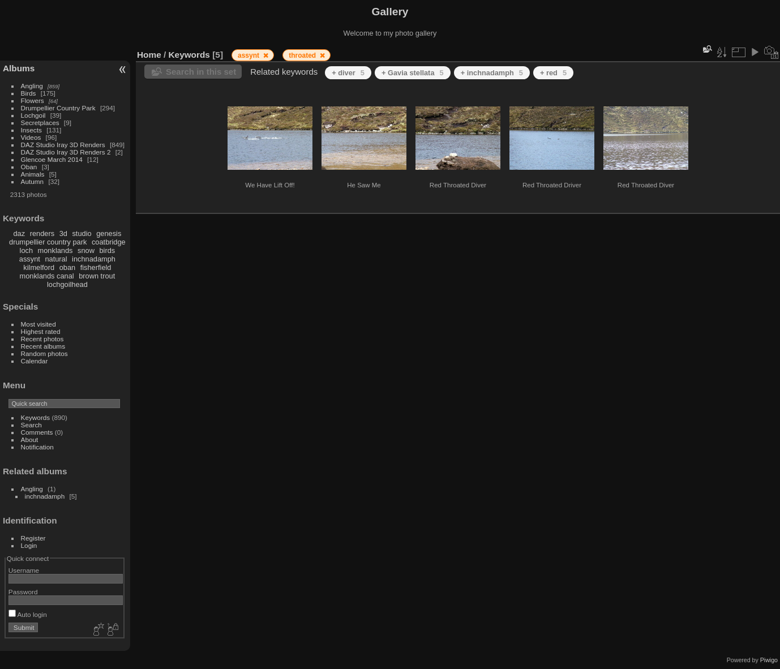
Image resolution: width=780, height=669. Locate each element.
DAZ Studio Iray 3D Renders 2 (66, 152)
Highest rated (41, 331)
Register (33, 538)
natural (56, 259)
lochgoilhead (67, 284)
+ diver (348, 72)
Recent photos (42, 338)
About (29, 439)
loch (26, 250)
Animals (33, 174)
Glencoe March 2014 (52, 159)
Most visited (38, 324)
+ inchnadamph (492, 72)
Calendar (34, 360)
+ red (553, 72)
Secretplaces (40, 122)
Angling (32, 85)
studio (81, 233)
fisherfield (96, 267)
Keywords (35, 417)
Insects (31, 130)
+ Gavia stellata (413, 72)
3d (63, 233)
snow (86, 250)
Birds (28, 93)
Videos (31, 137)
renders (42, 233)
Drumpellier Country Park (58, 108)
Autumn (32, 181)
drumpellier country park (48, 242)
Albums (19, 68)
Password (23, 591)
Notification (37, 447)
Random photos (44, 353)
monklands (55, 250)
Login (29, 545)
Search (31, 424)
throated (303, 55)
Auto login (27, 614)
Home (149, 54)
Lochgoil (33, 115)
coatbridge (109, 242)
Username (23, 570)
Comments (37, 432)
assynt (29, 259)
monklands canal (47, 276)
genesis (108, 233)
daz (19, 233)
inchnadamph (93, 259)
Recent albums (43, 346)
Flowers (32, 100)
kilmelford (38, 267)
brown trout (97, 276)
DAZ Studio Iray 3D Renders (63, 144)
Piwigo (769, 660)
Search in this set (201, 71)
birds (107, 250)
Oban (29, 166)
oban (67, 267)
